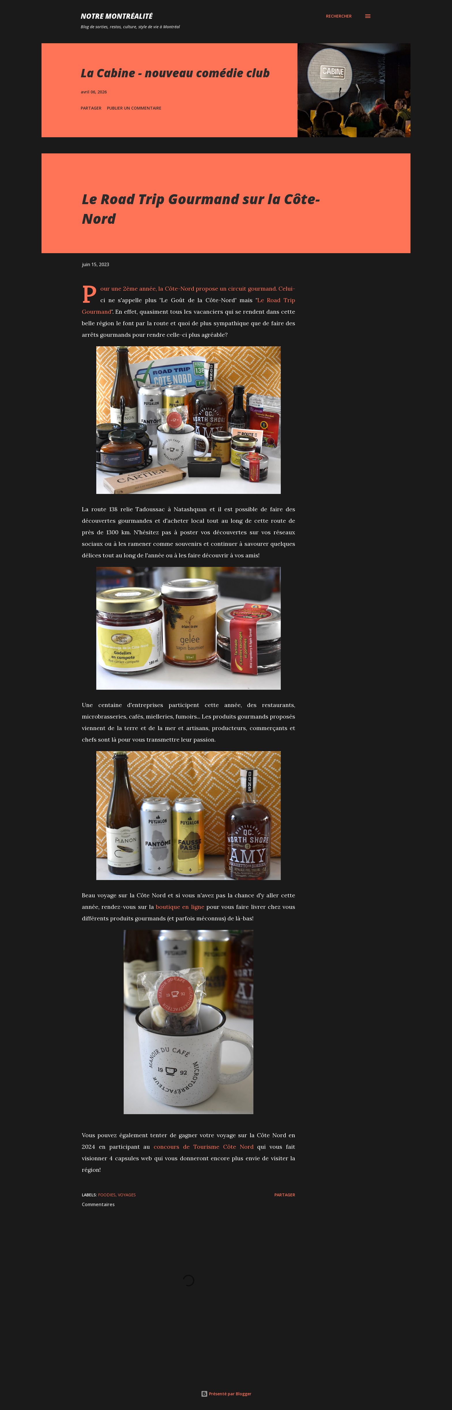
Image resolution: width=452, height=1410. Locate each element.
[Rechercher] (339, 16)
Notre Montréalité (116, 16)
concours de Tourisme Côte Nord (203, 1146)
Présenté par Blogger (226, 1393)
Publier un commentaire (134, 108)
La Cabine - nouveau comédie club (175, 73)
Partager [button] (91, 108)
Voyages (127, 1194)
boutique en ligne (180, 906)
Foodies (107, 1194)
